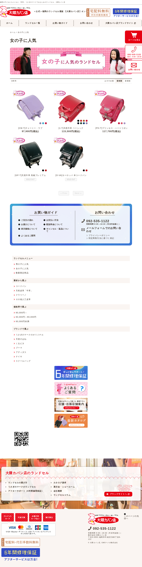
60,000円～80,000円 (26, 317)
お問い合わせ (86, 23)
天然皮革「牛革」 (24, 290)
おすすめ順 (109, 81)
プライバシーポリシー (99, 235)
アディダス (21, 352)
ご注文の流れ (25, 220)
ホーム (9, 23)
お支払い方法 (51, 220)
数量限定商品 (22, 273)
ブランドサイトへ (120, 494)
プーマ (19, 348)
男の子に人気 (22, 264)
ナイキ (19, 356)
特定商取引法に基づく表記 (101, 238)
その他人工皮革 (23, 299)
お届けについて (26, 224)
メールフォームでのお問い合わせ (103, 230)
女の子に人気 (23, 32)
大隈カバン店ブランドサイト (120, 23)
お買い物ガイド (60, 23)
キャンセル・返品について (56, 230)
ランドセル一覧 (32, 23)
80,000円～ (21, 313)
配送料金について (53, 224)
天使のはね (21, 339)
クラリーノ (21, 295)
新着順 (127, 81)
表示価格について (27, 229)
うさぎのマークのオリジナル (30, 335)
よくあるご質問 (26, 236)
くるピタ (20, 343)
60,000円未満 (22, 321)
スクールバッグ (23, 361)
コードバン (21, 286)
